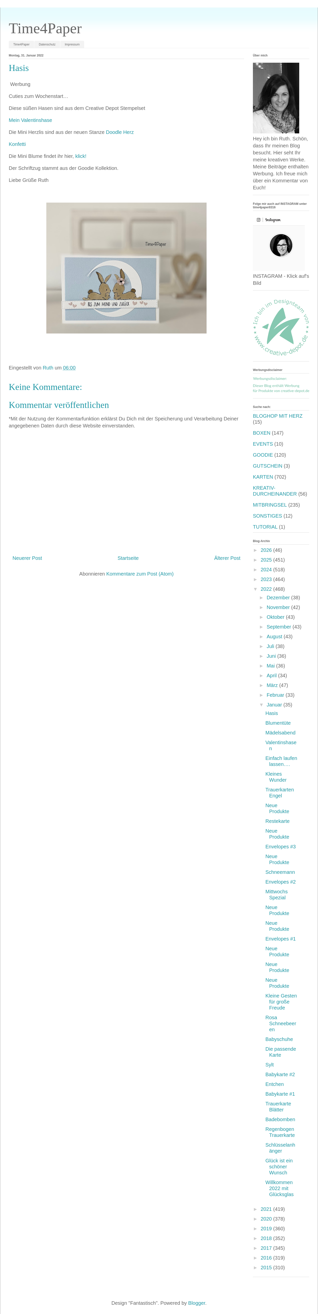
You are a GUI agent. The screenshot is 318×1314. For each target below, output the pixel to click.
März (273, 685)
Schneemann (280, 872)
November (279, 607)
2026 (267, 550)
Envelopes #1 (280, 939)
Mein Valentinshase (30, 120)
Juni (272, 656)
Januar (275, 704)
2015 (267, 1267)
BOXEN (261, 433)
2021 (267, 1209)
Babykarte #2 (280, 1074)
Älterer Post (227, 558)
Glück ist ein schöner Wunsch (279, 1166)
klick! (80, 156)
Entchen (274, 1084)
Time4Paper (45, 28)
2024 (267, 569)
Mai (271, 665)
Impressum (72, 44)
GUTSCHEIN (267, 466)
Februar (276, 695)
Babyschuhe (279, 1039)
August (275, 636)
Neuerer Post (27, 558)
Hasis (271, 713)
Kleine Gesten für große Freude (281, 1001)
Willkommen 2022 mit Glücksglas (279, 1188)
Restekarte (277, 821)
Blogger (196, 1303)
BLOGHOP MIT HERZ (277, 416)
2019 (267, 1228)
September (279, 627)
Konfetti (17, 144)
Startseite (127, 558)
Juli (271, 646)
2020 (267, 1219)
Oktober (276, 617)
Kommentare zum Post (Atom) (140, 574)
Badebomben (280, 1119)
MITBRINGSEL (270, 505)
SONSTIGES (267, 516)
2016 (267, 1258)
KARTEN (263, 477)
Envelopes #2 (280, 882)
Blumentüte (278, 723)
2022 (267, 589)
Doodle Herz (120, 132)
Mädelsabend (280, 732)
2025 (267, 560)
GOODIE (263, 455)
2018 (267, 1238)
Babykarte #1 (280, 1094)
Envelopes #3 (280, 846)
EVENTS (263, 444)
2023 (267, 579)
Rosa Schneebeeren (280, 1023)
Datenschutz (47, 44)
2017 (267, 1248)
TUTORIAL (265, 527)
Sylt (269, 1064)
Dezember (279, 597)
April (272, 675)
